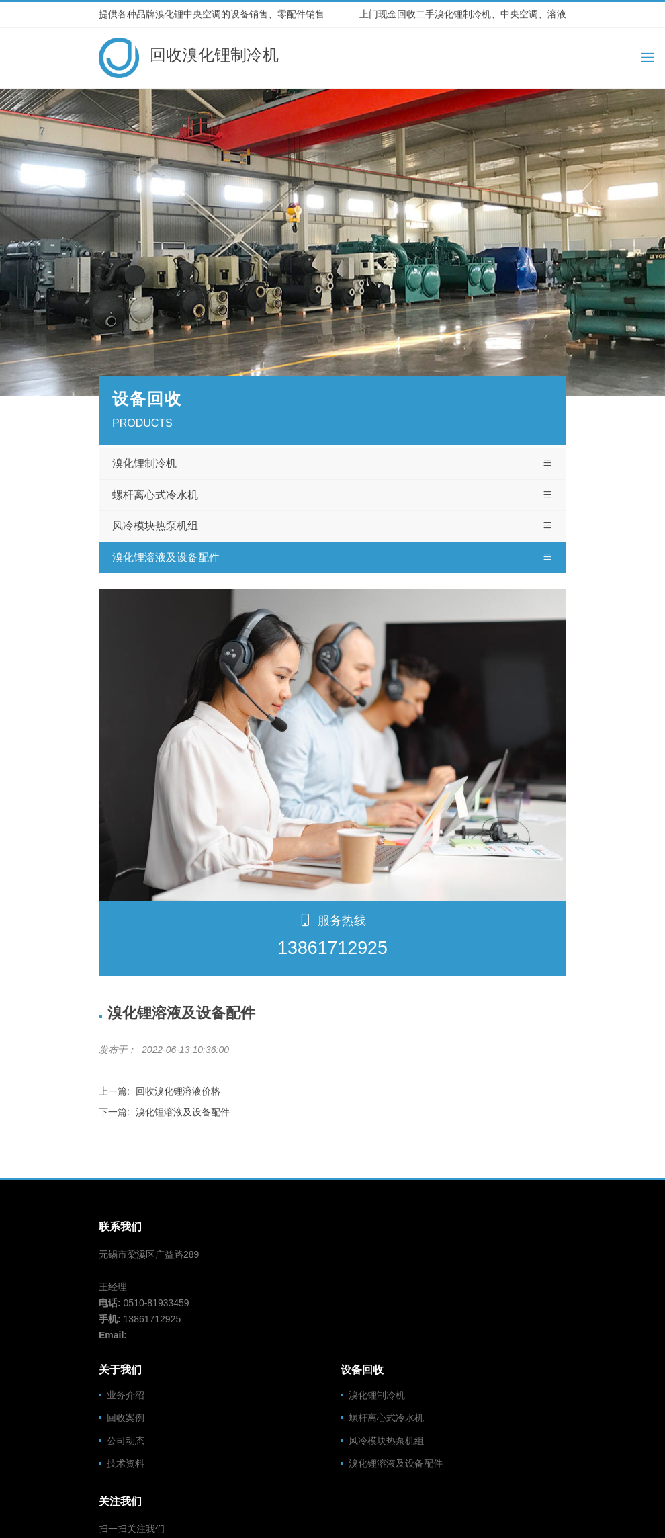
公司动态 (125, 1440)
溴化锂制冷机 (332, 463)
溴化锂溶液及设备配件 (332, 557)
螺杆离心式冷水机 (332, 495)
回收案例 (125, 1417)
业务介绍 (125, 1395)
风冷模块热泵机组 (332, 526)
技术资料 (125, 1463)
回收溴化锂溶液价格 (178, 1091)
